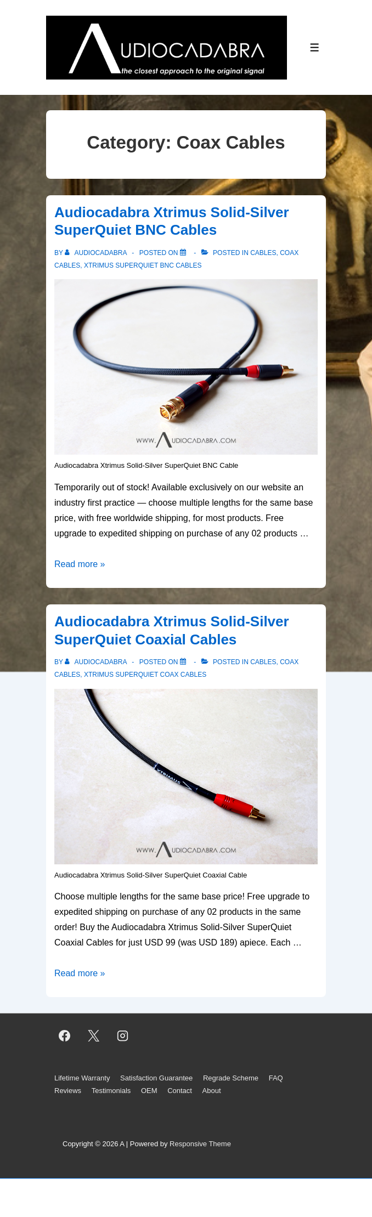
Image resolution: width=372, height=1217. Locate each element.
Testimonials (111, 1090)
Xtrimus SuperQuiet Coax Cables (145, 674)
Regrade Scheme (230, 1078)
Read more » (79, 564)
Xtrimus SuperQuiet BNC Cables (143, 265)
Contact (179, 1090)
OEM (149, 1090)
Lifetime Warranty (82, 1078)
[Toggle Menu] (315, 47)
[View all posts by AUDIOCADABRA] (96, 253)
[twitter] (93, 1036)
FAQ (276, 1078)
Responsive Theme (200, 1144)
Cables (263, 253)
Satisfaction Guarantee (156, 1078)
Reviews (67, 1090)
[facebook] (64, 1036)
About (211, 1090)
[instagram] (122, 1036)
